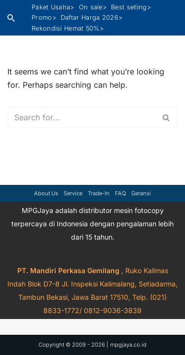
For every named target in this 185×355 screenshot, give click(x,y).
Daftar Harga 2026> (91, 17)
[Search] (11, 18)
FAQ (120, 193)
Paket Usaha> (53, 7)
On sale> (93, 7)
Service (73, 193)
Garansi (141, 193)
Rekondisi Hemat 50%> (68, 28)
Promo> (44, 17)
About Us (46, 193)
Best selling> (131, 7)
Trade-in (99, 193)
